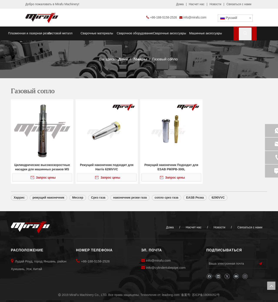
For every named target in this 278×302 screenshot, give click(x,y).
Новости (215, 4)
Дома (180, 4)
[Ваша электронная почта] (229, 263)
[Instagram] (245, 276)
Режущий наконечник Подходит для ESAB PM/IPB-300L (171, 167)
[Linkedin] (218, 276)
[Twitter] (227, 276)
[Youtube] (236, 276)
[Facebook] (209, 276)
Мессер (77, 197)
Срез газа (98, 197)
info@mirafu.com (194, 17)
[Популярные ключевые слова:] (245, 33)
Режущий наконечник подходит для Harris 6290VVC (107, 167)
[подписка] (260, 263)
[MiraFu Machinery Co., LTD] (30, 227)
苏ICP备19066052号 (206, 295)
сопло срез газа (166, 197)
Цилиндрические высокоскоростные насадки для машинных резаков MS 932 (42, 167)
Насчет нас (196, 4)
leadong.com (170, 295)
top (271, 286)
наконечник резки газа (130, 197)
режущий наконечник (49, 197)
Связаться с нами (238, 4)
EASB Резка (195, 197)
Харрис (19, 197)
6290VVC (218, 197)
